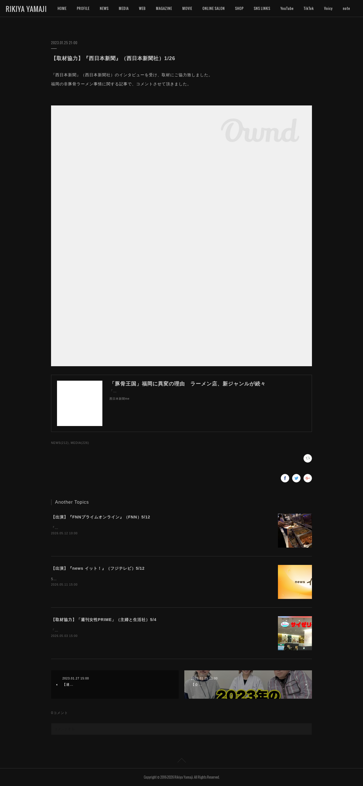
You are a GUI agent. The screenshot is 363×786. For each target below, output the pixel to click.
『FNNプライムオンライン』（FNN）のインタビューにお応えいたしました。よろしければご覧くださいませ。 (143, 528)
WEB (142, 8)
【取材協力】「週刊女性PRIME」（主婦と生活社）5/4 (104, 619)
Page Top (181, 761)
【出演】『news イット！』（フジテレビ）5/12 (98, 568)
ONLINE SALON (213, 8)
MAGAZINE (164, 8)
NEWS (104, 8)
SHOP (239, 8)
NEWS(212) (60, 442)
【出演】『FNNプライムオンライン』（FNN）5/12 (100, 517)
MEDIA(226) (80, 442)
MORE (328, 8)
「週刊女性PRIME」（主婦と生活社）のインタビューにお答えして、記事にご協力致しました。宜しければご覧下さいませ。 (155, 630)
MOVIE (187, 8)
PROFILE (83, 8)
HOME (62, 8)
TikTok (309, 8)
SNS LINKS (262, 8)
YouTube (287, 8)
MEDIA (124, 8)
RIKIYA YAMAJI (26, 9)
